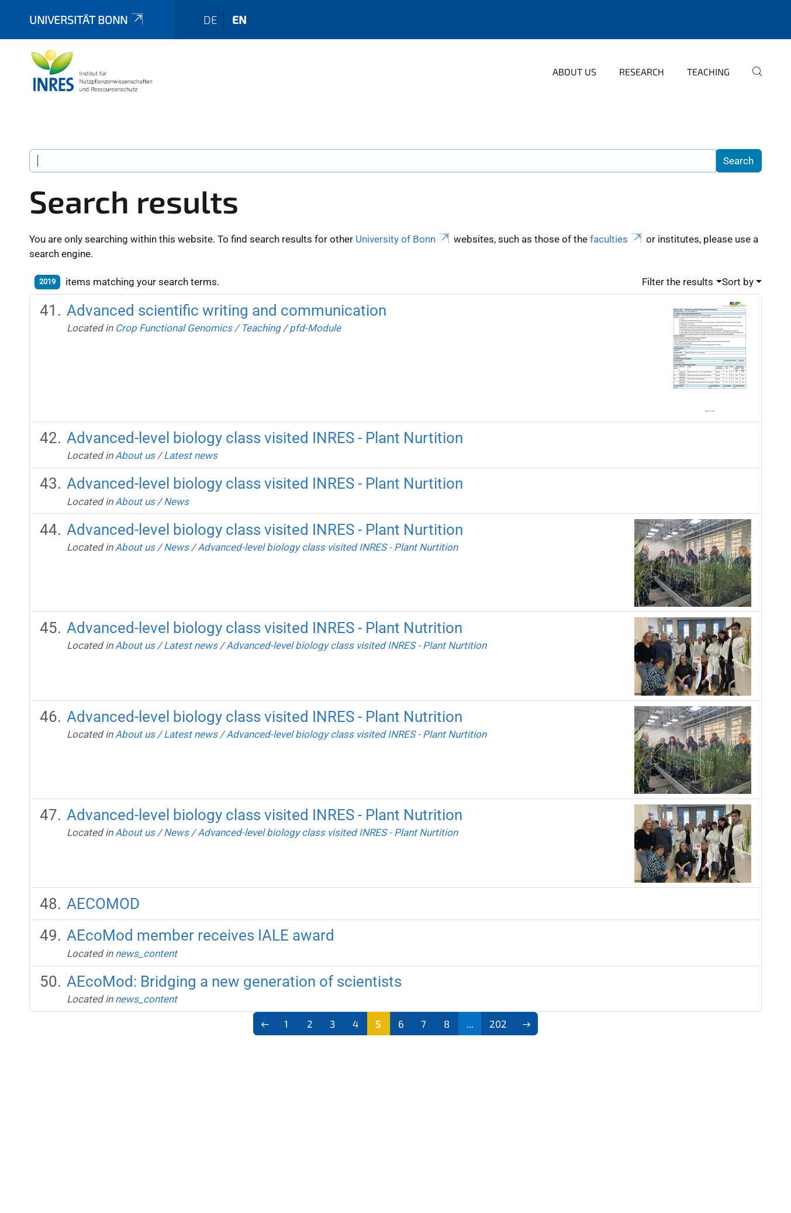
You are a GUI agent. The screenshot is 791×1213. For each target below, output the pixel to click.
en (239, 19)
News (176, 501)
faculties (617, 239)
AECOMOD (103, 904)
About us (574, 71)
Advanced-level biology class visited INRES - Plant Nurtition (265, 438)
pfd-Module (315, 328)
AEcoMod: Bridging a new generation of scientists (234, 981)
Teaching (708, 71)
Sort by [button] (738, 282)
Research (641, 71)
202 (498, 1023)
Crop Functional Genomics (173, 328)
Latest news (190, 455)
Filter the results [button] (677, 282)
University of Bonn (403, 239)
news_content (146, 953)
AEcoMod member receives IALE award (200, 935)
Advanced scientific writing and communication (226, 310)
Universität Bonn (87, 19)
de (210, 19)
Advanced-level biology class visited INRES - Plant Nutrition (264, 628)
